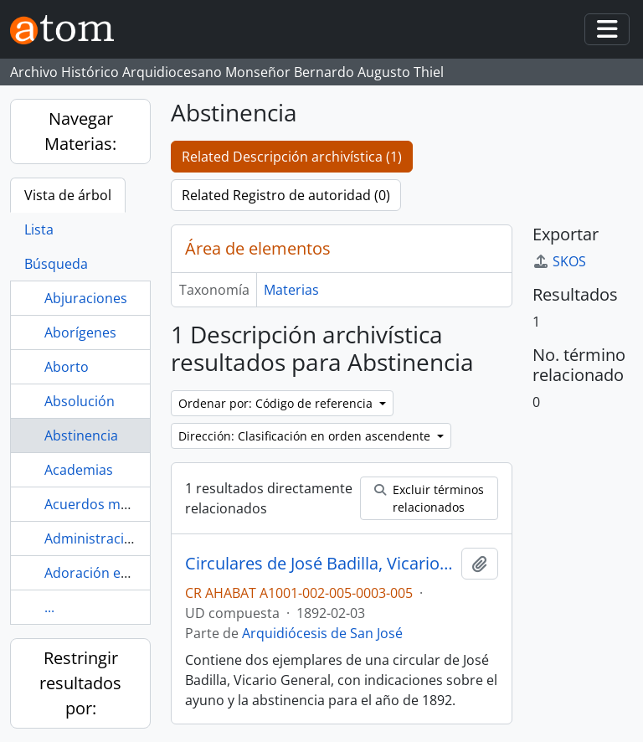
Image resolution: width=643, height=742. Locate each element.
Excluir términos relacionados (429, 498)
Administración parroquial (127, 538)
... (49, 607)
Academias (78, 470)
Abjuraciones (85, 298)
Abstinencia (81, 435)
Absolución (79, 401)
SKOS (559, 261)
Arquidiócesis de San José (322, 633)
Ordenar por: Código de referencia (277, 403)
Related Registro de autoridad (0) (286, 195)
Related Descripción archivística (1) (292, 156)
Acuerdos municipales (114, 504)
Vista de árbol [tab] (67, 195)
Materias (291, 290)
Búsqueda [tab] (56, 264)
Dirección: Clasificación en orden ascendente (306, 436)
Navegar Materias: (80, 131)
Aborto (66, 367)
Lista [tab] (39, 229)
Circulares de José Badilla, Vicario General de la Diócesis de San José (320, 564)
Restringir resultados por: (80, 683)
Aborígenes (80, 332)
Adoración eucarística (113, 573)
